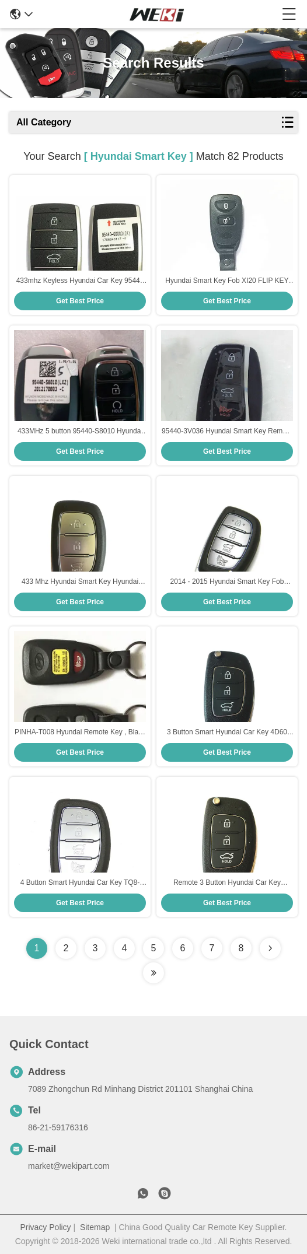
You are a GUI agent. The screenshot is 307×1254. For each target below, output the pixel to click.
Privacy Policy (45, 1227)
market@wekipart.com (68, 1166)
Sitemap (95, 1227)
